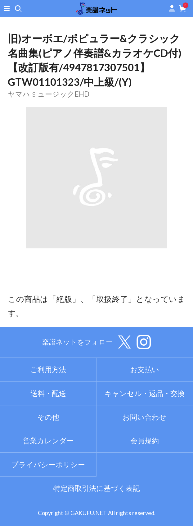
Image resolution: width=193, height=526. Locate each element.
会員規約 (144, 440)
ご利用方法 (48, 369)
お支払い (144, 369)
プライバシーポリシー (48, 464)
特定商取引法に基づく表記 (96, 488)
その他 (48, 417)
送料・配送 (48, 393)
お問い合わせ (145, 417)
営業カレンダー (48, 440)
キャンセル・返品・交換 (145, 393)
